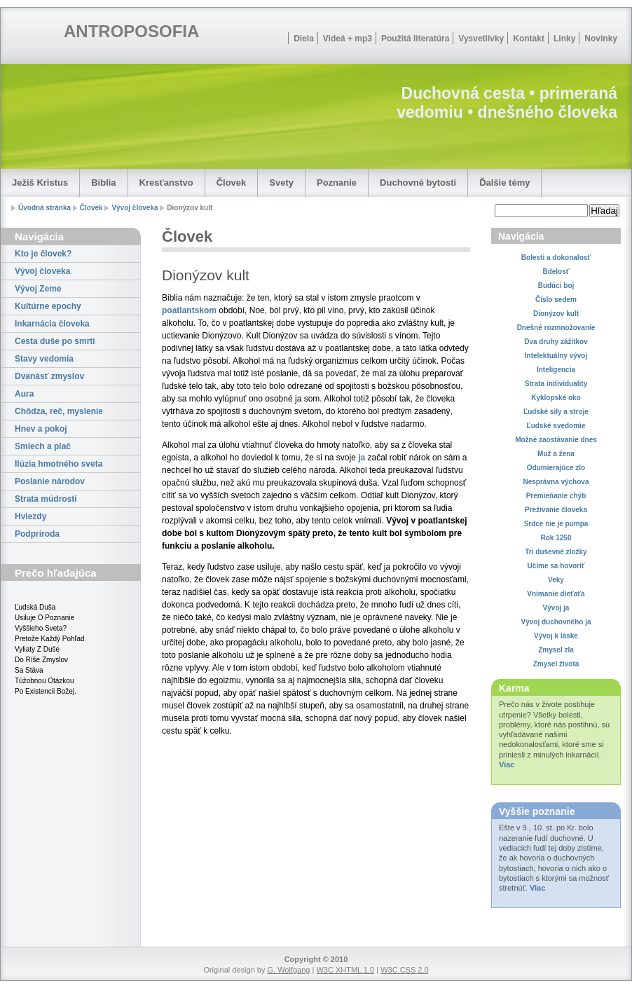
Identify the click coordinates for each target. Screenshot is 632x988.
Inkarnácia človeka (52, 324)
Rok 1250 (556, 538)
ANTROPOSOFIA (131, 31)
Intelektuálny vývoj (556, 355)
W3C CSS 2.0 (404, 970)
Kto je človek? (43, 254)
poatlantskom (189, 310)
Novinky (600, 38)
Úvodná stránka (44, 208)
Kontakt (528, 38)
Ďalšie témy (504, 182)
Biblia (103, 182)
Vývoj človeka (134, 208)
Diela (304, 38)
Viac (506, 764)
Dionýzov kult (556, 313)
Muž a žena (556, 454)
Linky (564, 38)
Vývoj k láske (556, 636)
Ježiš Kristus (40, 182)
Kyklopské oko (556, 398)
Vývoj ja (556, 608)
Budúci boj (556, 285)
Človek (232, 182)
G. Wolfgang (288, 970)
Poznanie (337, 182)
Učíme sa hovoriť (555, 566)
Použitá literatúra (415, 38)
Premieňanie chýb (556, 496)
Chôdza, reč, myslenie (59, 411)
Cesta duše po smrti (55, 341)
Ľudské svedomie (556, 426)
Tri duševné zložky (555, 552)
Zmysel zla (556, 650)
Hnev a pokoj (41, 429)
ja (361, 457)
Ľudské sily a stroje (556, 412)
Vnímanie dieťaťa (555, 594)
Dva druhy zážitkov (556, 341)
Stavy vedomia (44, 359)
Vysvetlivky (481, 38)
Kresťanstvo (166, 182)
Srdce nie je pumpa (556, 524)
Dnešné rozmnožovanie (556, 327)
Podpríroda (37, 534)
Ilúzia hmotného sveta (58, 464)
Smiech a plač (43, 446)
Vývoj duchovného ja (556, 622)
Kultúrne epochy (48, 306)
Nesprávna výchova (556, 482)
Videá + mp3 (347, 38)
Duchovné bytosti (418, 182)
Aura (24, 394)
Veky (556, 580)
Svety (281, 182)
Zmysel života (556, 664)
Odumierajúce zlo (556, 468)
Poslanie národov (50, 481)
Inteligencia (556, 369)
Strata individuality (556, 383)
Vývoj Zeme (38, 289)
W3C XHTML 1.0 (345, 970)
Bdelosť (555, 271)
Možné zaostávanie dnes (556, 440)
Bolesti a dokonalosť (556, 257)
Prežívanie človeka (556, 510)
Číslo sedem (556, 299)
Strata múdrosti (46, 499)
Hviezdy (30, 516)
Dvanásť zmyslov (49, 376)
